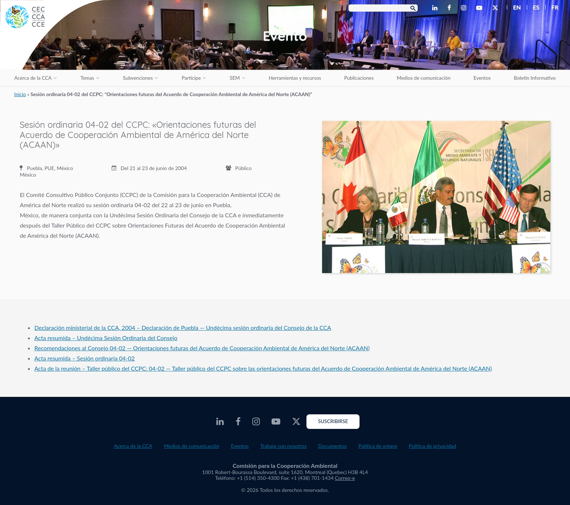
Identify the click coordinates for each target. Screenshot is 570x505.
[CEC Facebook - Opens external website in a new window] (451, 8)
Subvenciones (138, 78)
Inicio (20, 94)
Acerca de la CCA (33, 78)
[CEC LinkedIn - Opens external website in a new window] (436, 8)
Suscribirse (333, 421)
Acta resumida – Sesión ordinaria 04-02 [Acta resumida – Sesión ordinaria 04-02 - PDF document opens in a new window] (84, 358)
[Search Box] (383, 8)
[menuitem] (514, 7)
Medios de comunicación (423, 78)
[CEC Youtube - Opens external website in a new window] (480, 8)
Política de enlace (377, 446)
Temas (87, 78)
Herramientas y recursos (295, 78)
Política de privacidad (432, 446)
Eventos (482, 78)
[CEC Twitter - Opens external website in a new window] (496, 8)
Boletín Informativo (534, 78)
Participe (191, 78)
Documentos (332, 446)
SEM (235, 78)
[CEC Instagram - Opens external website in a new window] (465, 8)
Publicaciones (359, 78)
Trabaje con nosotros (283, 446)
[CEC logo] (54, 54)
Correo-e (345, 478)
